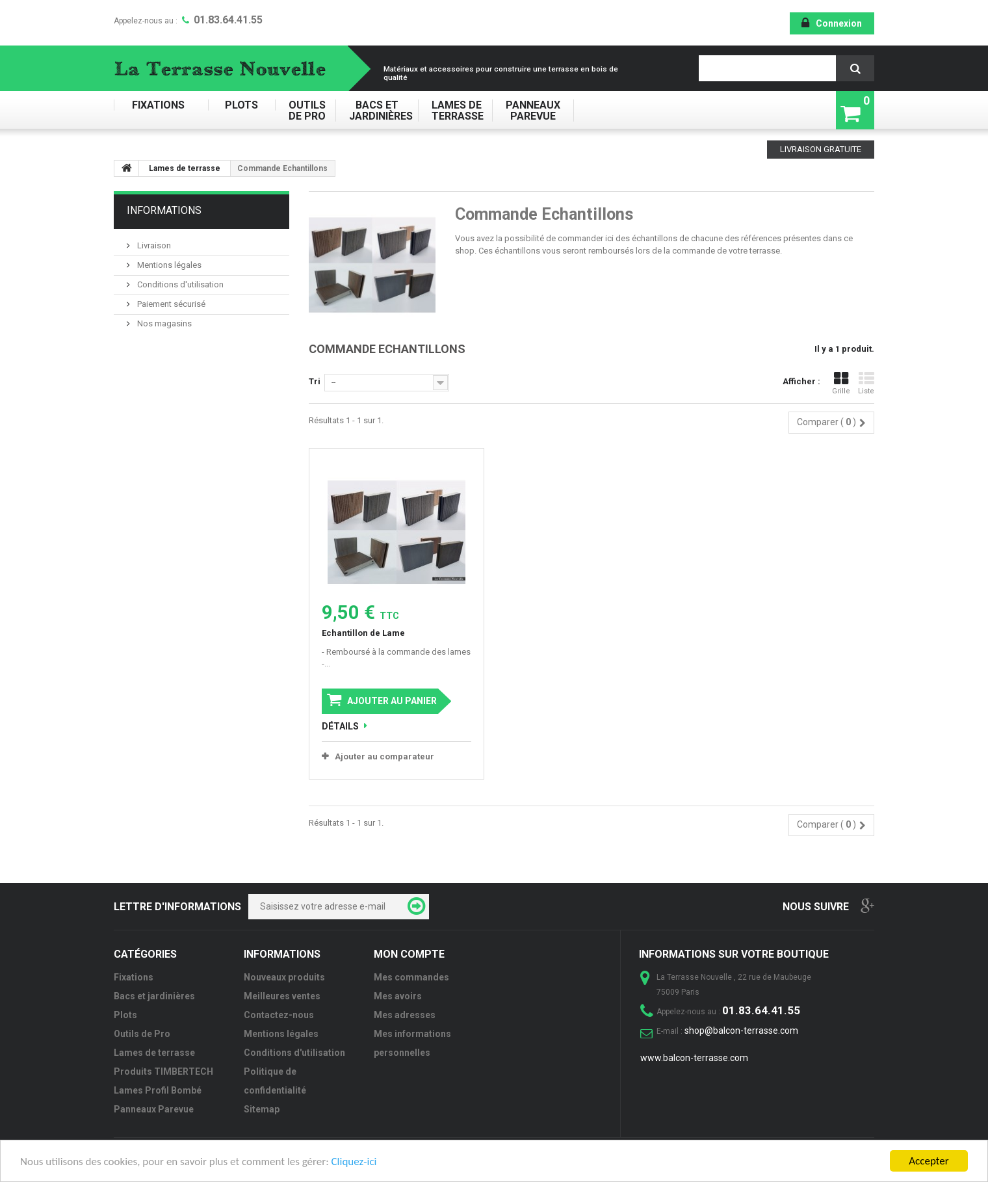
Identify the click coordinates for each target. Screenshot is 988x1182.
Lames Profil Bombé (158, 1090)
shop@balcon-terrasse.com (741, 1030)
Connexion (839, 23)
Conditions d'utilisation (179, 284)
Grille (841, 383)
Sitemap (262, 1109)
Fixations (161, 105)
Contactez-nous (279, 1015)
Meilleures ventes (282, 996)
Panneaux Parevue (533, 110)
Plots (241, 105)
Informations (164, 210)
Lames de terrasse (455, 110)
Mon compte (409, 954)
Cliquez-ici (354, 1161)
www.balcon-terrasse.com (694, 1058)
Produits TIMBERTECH (163, 1071)
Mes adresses (405, 1015)
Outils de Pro (305, 110)
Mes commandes (411, 977)
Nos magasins (163, 323)
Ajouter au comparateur (384, 756)
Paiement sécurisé (170, 304)
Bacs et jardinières (376, 110)
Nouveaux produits (284, 977)
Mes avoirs (398, 996)
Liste (866, 383)
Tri (314, 381)
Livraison (153, 245)
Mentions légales (168, 265)
